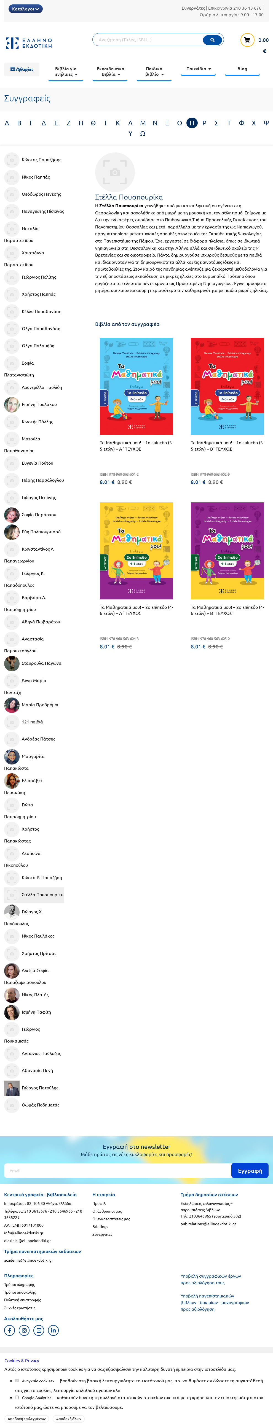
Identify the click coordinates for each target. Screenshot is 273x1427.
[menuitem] (21, 69)
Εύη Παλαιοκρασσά (32, 532)
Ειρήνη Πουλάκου (30, 405)
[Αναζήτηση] (158, 39)
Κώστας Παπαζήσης (32, 160)
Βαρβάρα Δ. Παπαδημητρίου (25, 601)
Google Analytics (36, 1397)
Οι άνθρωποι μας (107, 1210)
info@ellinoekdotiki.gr (23, 1232)
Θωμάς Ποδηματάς (31, 1105)
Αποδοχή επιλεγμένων (27, 1418)
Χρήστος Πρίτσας (30, 954)
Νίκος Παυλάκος (29, 936)
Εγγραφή (250, 1170)
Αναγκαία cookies (37, 1380)
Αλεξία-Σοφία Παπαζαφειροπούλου (26, 974)
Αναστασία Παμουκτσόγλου (24, 642)
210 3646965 (61, 1210)
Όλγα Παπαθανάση (32, 329)
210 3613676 (35, 1210)
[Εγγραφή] (136, 1170)
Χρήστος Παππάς (29, 294)
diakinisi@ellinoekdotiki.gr (27, 1240)
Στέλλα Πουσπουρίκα (34, 895)
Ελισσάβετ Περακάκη (23, 784)
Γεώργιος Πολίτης (30, 277)
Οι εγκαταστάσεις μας (111, 1218)
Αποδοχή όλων (68, 1418)
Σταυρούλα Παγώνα (32, 663)
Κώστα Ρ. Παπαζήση (33, 878)
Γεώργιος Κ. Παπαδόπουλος (24, 577)
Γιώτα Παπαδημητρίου (20, 808)
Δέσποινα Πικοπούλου (22, 857)
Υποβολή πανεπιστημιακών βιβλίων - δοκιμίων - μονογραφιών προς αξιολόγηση (215, 1302)
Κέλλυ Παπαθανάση (32, 312)
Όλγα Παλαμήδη (29, 346)
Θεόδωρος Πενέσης (32, 194)
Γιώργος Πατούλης (31, 1088)
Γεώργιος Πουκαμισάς (22, 1032)
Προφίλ (99, 1203)
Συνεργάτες (193, 7)
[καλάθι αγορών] (252, 43)
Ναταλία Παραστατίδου (21, 232)
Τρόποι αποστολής (20, 1291)
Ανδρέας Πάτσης (29, 739)
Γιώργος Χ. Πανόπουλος (23, 915)
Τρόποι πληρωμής (19, 1284)
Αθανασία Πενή (28, 1071)
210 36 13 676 (247, 7)
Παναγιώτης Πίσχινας (34, 211)
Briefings (100, 1226)
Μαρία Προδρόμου (32, 705)
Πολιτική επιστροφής (22, 1299)
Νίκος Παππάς (27, 177)
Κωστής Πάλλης (28, 422)
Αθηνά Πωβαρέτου (32, 622)
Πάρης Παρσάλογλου (34, 480)
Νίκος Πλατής (26, 995)
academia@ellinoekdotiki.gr (28, 1260)
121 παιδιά (23, 722)
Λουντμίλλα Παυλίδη (33, 387)
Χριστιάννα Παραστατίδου (24, 256)
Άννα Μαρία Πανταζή (25, 684)
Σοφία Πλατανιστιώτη (19, 366)
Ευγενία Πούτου (28, 463)
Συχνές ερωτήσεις (19, 1307)
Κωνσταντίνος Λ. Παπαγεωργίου (29, 552)
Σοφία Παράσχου (30, 515)
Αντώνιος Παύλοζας (32, 1054)
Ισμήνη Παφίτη (27, 1012)
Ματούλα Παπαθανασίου (22, 442)
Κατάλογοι (25, 9)
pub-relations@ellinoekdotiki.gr (208, 1223)
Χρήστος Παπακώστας (21, 832)
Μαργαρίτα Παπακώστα (24, 760)
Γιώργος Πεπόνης (30, 498)
